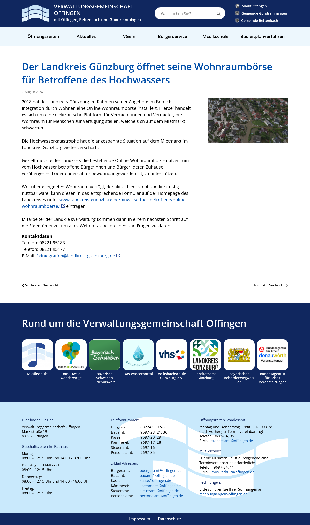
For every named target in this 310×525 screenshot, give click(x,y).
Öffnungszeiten (43, 36)
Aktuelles (86, 36)
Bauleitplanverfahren (262, 36)
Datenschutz (169, 519)
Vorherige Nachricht (42, 285)
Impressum (139, 519)
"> (76, 256)
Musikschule (215, 36)
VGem (129, 36)
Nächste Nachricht (269, 285)
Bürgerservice (172, 36)
